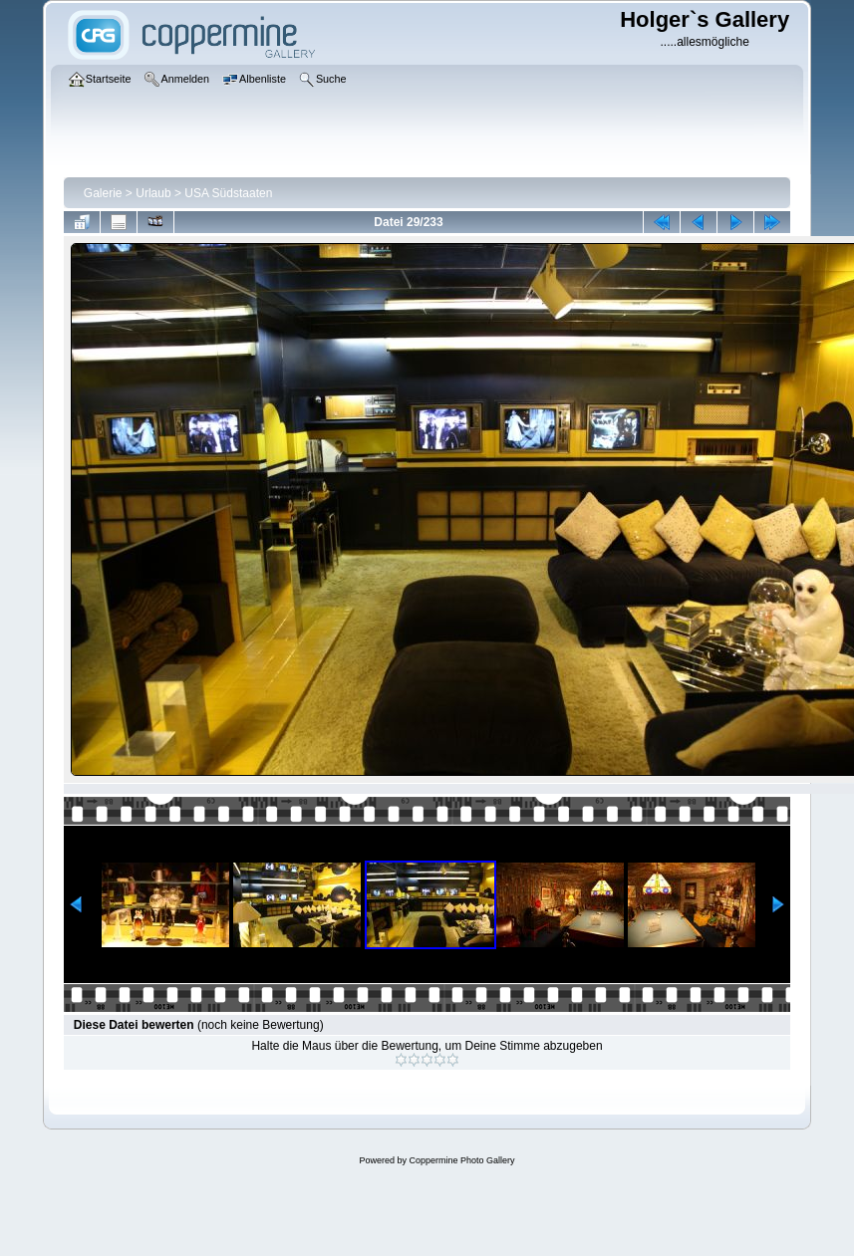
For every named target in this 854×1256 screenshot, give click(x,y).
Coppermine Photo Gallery (461, 1160)
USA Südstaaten (228, 193)
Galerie (103, 193)
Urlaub (153, 193)
